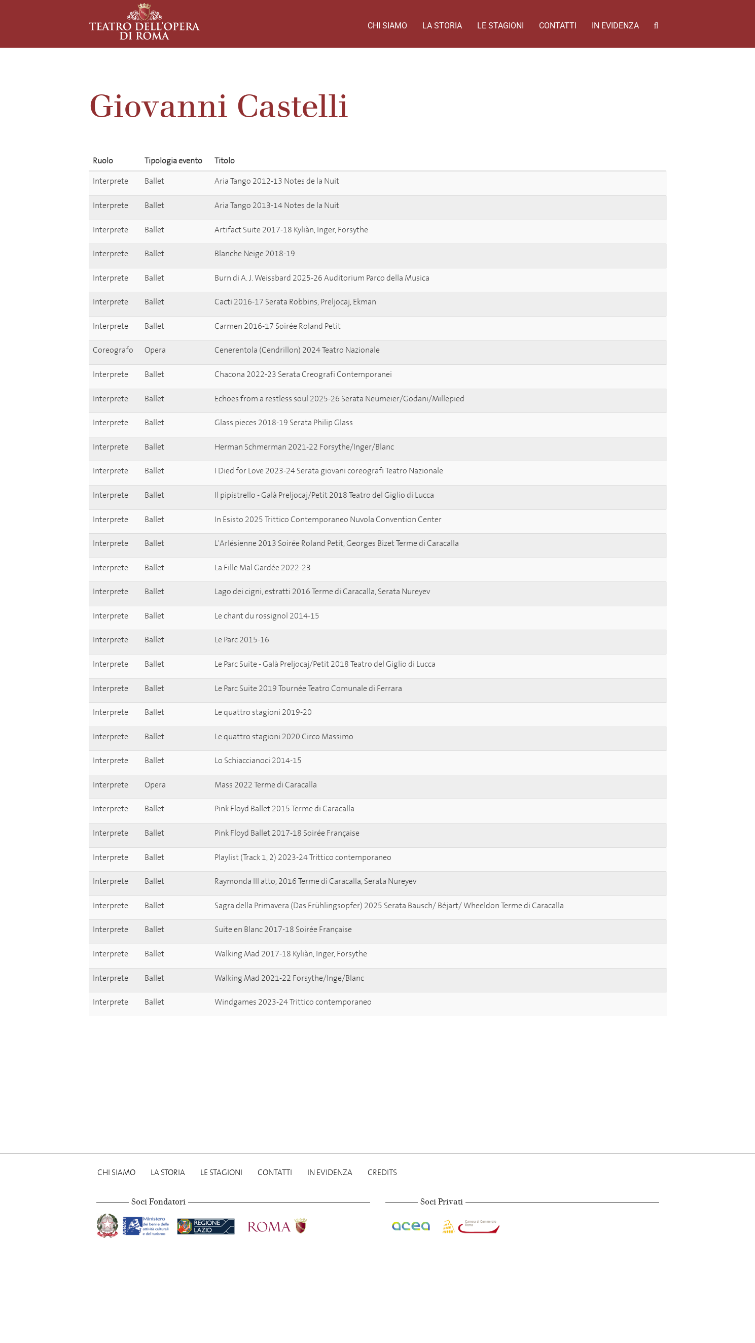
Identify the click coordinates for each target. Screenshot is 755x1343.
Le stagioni (500, 25)
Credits (382, 1172)
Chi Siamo (387, 25)
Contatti (558, 25)
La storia (442, 25)
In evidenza (615, 25)
